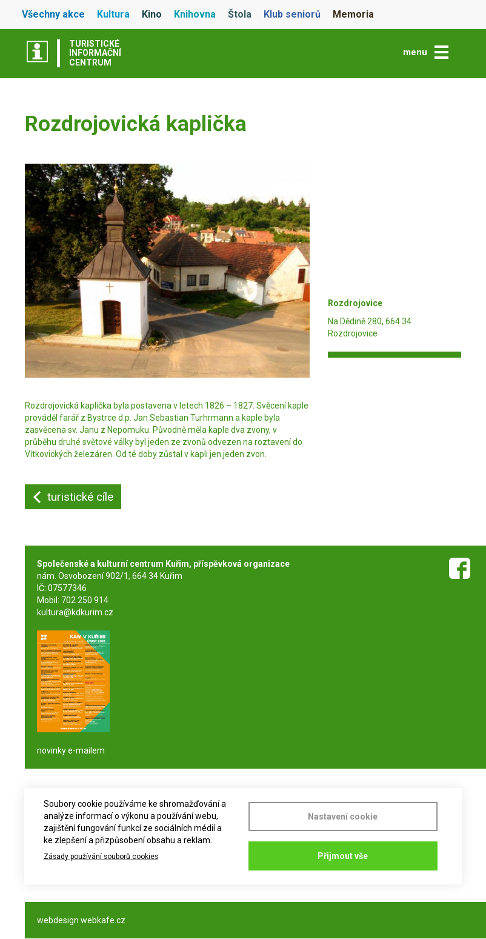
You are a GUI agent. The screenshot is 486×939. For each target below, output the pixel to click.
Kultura (113, 14)
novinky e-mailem (71, 750)
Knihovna (195, 14)
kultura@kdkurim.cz (75, 612)
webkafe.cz (103, 920)
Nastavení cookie (343, 816)
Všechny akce (53, 14)
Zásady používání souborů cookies (101, 856)
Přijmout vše (343, 856)
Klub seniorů (292, 14)
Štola (239, 14)
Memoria (353, 14)
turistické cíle (80, 497)
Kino (152, 14)
